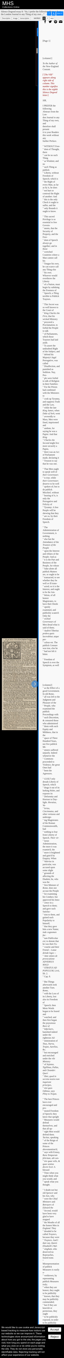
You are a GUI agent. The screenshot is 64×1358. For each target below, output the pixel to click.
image (15, 18)
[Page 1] (46, 41)
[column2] (47, 685)
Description (6, 18)
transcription (24, 18)
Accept (54, 1329)
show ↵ (59, 13)
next (52, 18)
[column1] (47, 58)
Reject (55, 1336)
